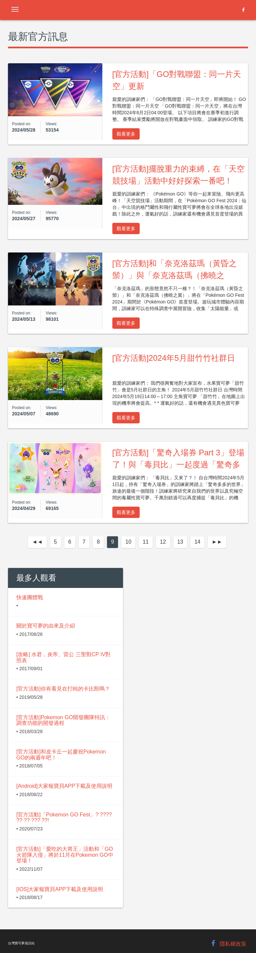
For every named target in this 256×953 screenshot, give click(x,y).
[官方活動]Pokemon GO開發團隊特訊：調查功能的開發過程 (63, 720)
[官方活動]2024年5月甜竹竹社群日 (173, 357)
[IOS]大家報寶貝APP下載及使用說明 (59, 889)
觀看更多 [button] (126, 134)
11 (146, 542)
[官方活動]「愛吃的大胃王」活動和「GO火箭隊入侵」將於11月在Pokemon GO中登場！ (64, 854)
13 (180, 542)
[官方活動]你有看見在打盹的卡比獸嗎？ (63, 689)
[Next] (217, 542)
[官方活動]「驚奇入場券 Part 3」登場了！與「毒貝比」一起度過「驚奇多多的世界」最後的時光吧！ (178, 464)
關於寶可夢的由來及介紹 (45, 626)
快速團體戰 (29, 597)
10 (128, 542)
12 (163, 542)
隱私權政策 (233, 944)
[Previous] (37, 542)
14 (197, 542)
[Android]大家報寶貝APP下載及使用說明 (64, 786)
